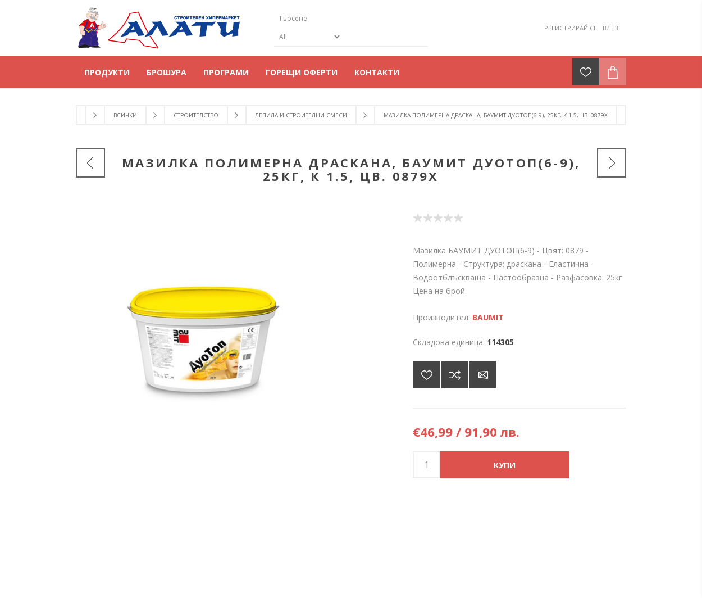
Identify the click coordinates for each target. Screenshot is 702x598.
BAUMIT (488, 317)
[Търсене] (341, 18)
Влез (610, 28)
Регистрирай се (570, 28)
